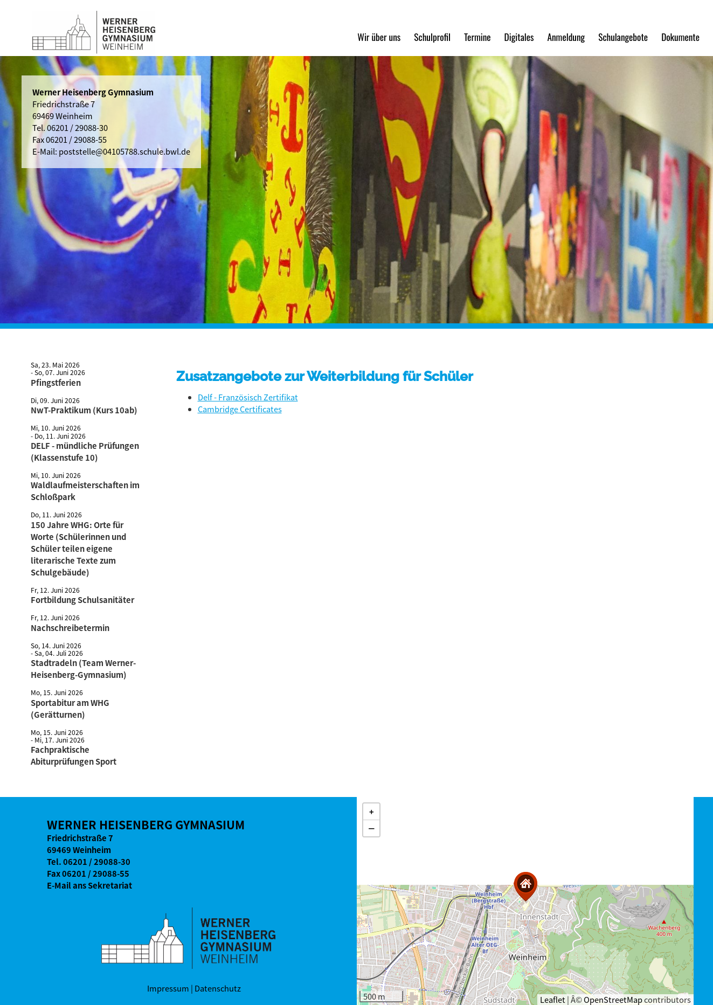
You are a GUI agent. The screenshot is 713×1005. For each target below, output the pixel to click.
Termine (477, 37)
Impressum (168, 988)
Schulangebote (623, 37)
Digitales (519, 37)
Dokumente (680, 37)
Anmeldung (566, 37)
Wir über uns (378, 37)
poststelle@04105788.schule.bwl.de (124, 151)
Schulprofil (432, 37)
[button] (525, 887)
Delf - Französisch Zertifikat (248, 397)
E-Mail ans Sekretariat (89, 885)
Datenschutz (218, 988)
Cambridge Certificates (240, 409)
